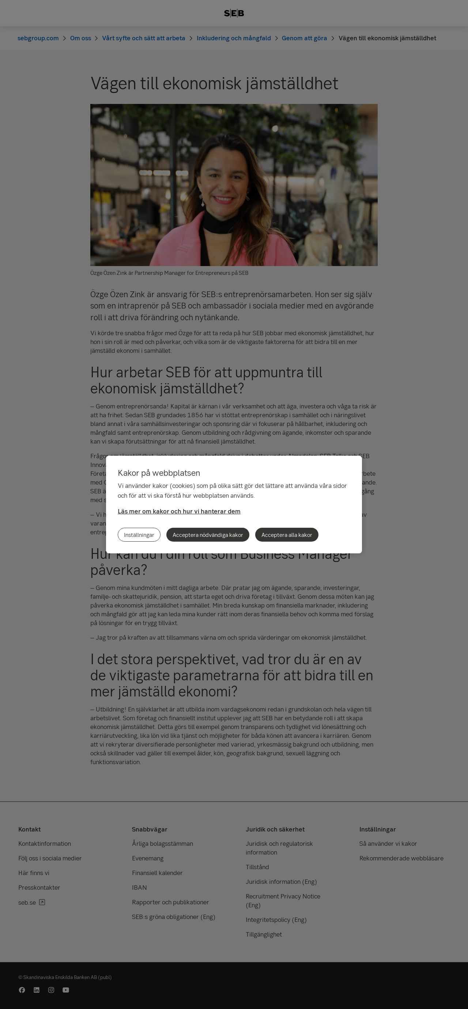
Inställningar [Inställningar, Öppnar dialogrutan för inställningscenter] (139, 534)
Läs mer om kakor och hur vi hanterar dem (179, 511)
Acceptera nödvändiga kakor (208, 534)
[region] (234, 504)
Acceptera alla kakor (286, 534)
